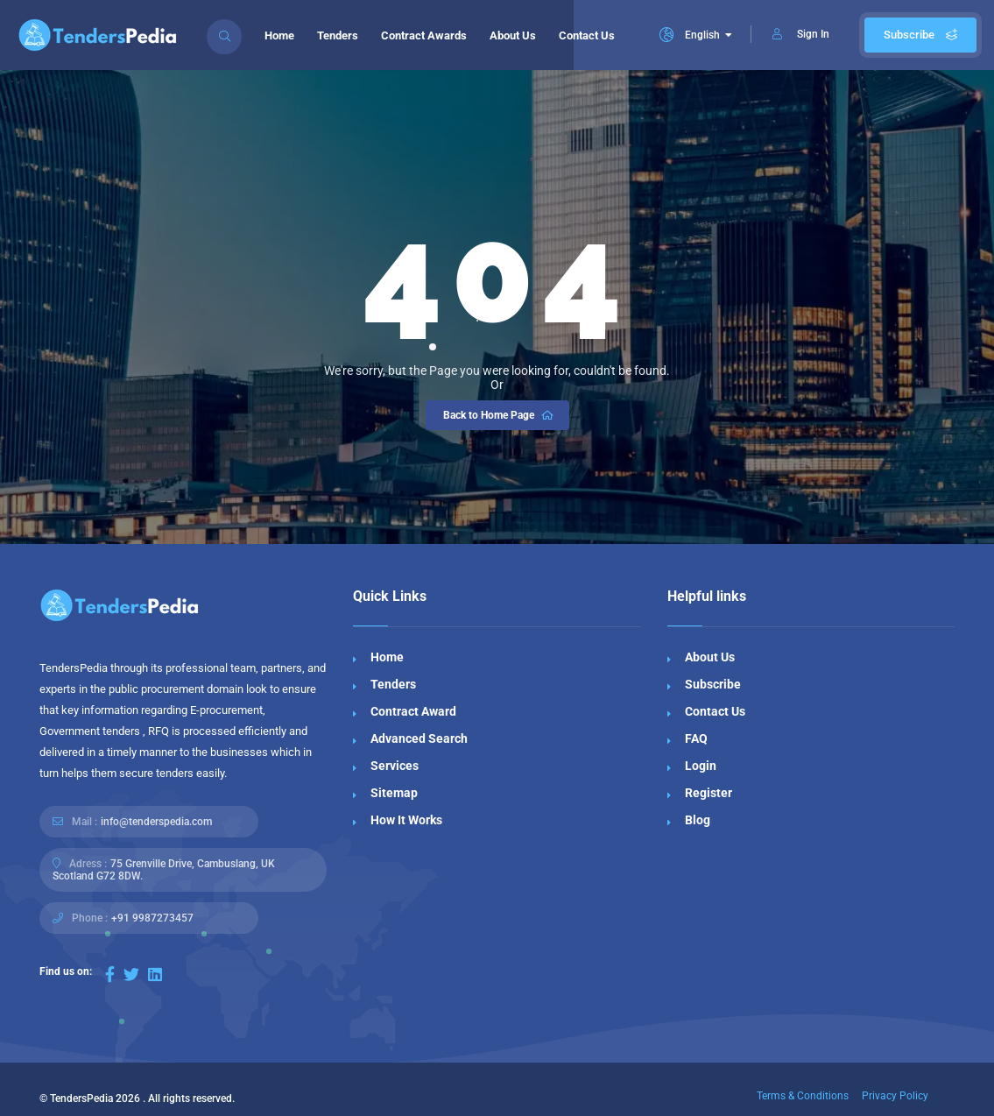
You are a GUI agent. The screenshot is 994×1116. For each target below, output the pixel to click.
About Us (513, 35)
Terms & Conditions (803, 1096)
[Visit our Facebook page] (110, 974)
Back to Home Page (499, 415)
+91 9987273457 (152, 918)
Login (700, 766)
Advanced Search (419, 738)
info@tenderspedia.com (156, 822)
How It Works (406, 820)
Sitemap (394, 793)
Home (279, 35)
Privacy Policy (895, 1096)
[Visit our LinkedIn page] (155, 974)
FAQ (696, 738)
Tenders (337, 35)
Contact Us (587, 35)
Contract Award (413, 711)
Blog (697, 820)
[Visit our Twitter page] (131, 974)
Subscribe (920, 34)
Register (708, 793)
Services (394, 766)
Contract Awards (424, 35)
